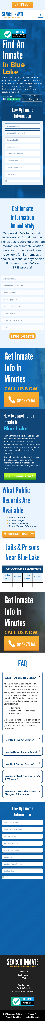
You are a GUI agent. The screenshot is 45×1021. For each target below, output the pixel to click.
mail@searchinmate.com (23, 991)
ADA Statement (32, 1017)
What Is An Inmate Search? (20, 678)
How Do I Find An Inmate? (19, 740)
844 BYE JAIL (22, 4)
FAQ (23, 978)
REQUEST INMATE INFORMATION (20, 476)
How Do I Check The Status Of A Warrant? (22, 778)
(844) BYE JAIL (26, 400)
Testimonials (24, 975)
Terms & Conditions (13, 1017)
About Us (23, 972)
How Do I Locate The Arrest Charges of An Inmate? (20, 793)
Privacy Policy (33, 1014)
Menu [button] (40, 15)
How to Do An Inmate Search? (22, 752)
